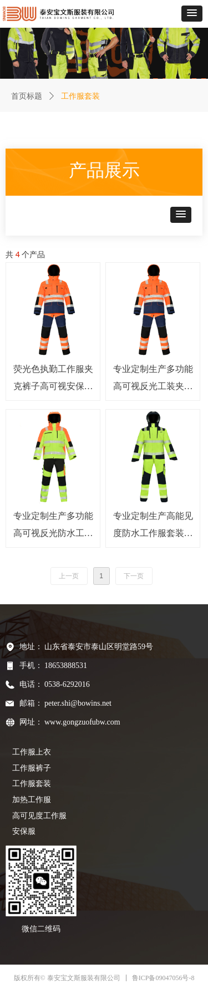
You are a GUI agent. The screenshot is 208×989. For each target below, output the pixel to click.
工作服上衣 (31, 752)
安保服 (23, 831)
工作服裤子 (31, 768)
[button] (191, 14)
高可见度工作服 (39, 816)
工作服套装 (31, 783)
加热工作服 (31, 800)
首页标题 (26, 96)
